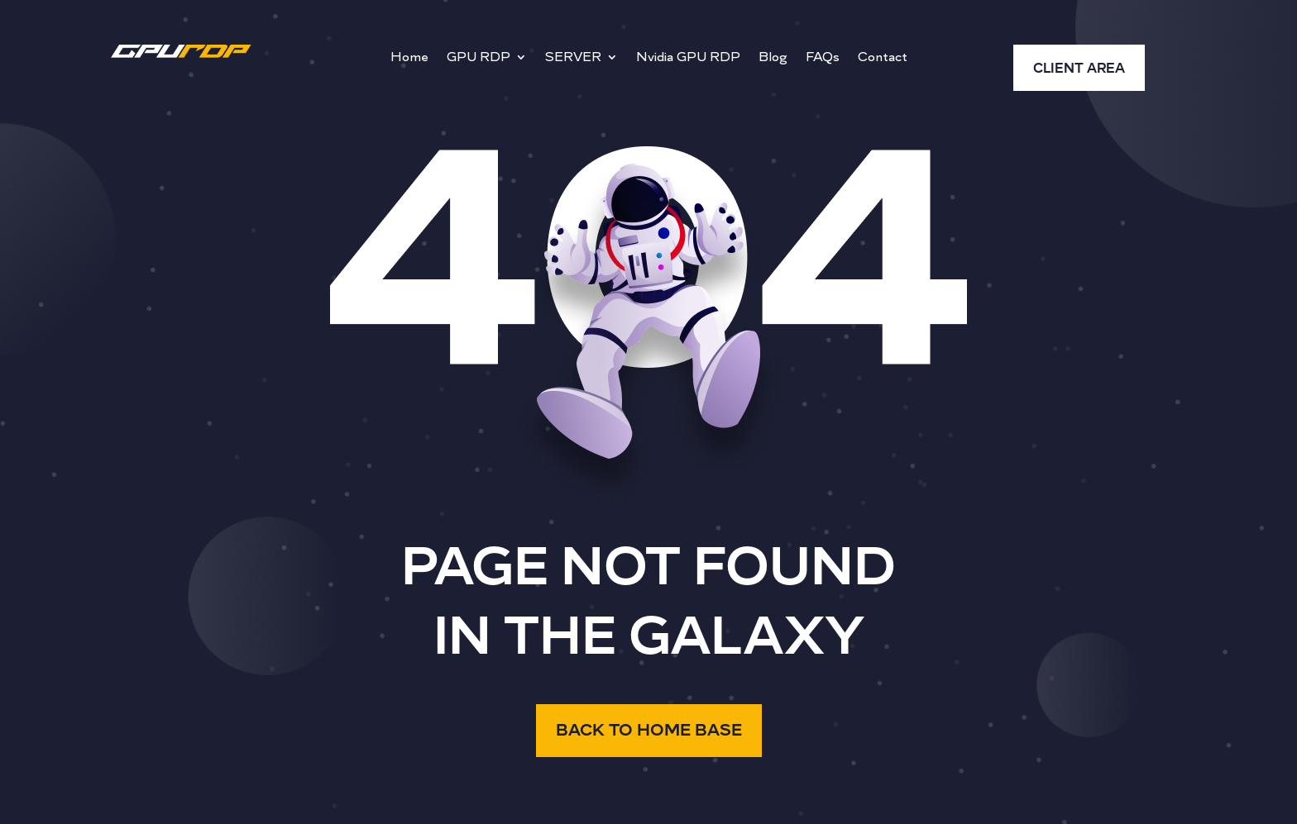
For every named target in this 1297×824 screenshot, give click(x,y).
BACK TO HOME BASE (649, 730)
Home (409, 58)
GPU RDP (478, 58)
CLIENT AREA (1079, 68)
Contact (882, 58)
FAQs (823, 58)
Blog (773, 58)
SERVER (573, 58)
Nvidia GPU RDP (688, 58)
